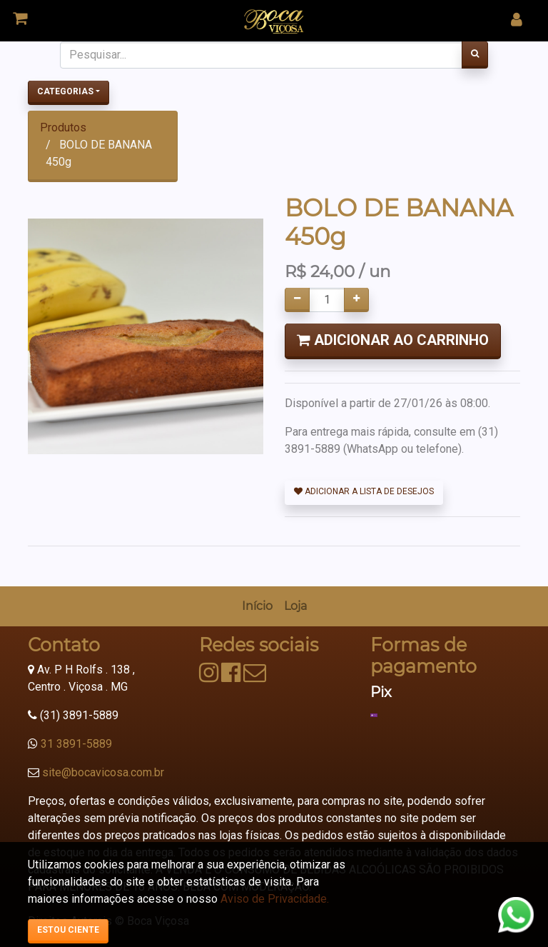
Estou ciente (68, 930)
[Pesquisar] (475, 55)
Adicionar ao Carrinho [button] (393, 340)
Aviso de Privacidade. (274, 899)
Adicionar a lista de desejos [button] (364, 491)
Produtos (63, 127)
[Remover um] (297, 300)
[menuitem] (257, 606)
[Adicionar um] (356, 300)
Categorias (65, 91)
